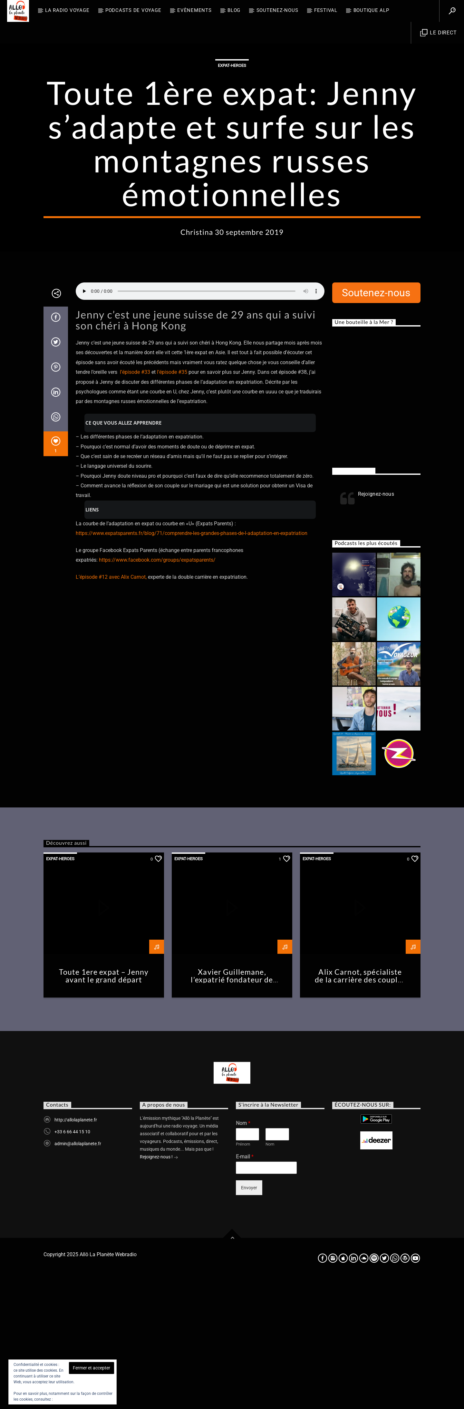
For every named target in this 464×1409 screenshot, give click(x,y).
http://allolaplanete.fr (75, 1249)
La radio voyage (67, 10)
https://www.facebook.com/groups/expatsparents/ (157, 690)
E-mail (245, 1287)
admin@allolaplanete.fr (77, 1273)
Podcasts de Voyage (133, 10)
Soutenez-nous (277, 10)
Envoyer (249, 1317)
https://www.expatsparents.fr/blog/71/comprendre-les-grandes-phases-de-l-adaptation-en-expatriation (191, 663)
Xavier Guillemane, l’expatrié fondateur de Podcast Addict (232, 1110)
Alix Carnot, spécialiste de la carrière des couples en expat (360, 1110)
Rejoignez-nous (354, 601)
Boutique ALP (371, 10)
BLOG (233, 10)
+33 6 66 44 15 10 (72, 1261)
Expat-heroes (232, 130)
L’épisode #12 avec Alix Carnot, (111, 707)
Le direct (438, 33)
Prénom (243, 1274)
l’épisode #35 (172, 502)
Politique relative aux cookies (79, 1399)
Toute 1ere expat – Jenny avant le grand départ (104, 1106)
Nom (243, 1253)
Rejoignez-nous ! (159, 1287)
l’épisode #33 (135, 502)
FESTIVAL (325, 10)
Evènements (194, 10)
